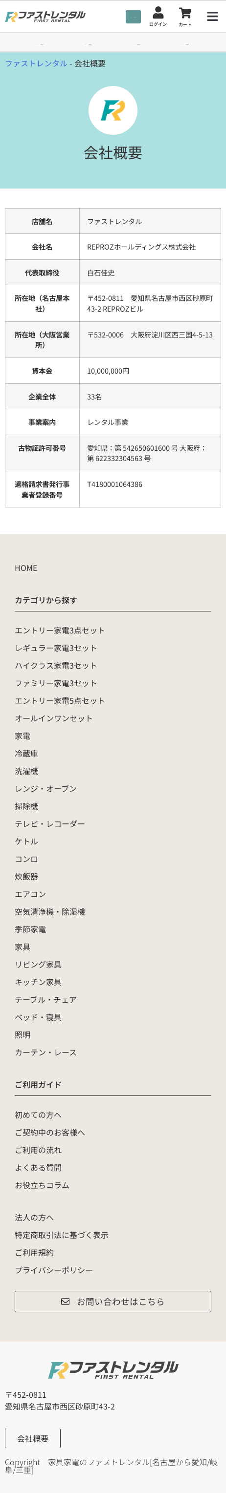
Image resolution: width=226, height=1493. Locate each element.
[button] (212, 16)
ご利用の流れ (38, 1150)
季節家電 (30, 929)
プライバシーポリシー (54, 1270)
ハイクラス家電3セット (56, 665)
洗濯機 (26, 771)
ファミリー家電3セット (56, 683)
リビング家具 (38, 964)
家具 (22, 946)
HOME (26, 567)
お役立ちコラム (42, 1185)
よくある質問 (38, 1167)
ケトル (26, 841)
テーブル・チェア (46, 999)
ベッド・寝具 (38, 1017)
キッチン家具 (38, 982)
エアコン (30, 894)
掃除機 (26, 806)
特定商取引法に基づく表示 (62, 1235)
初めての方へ (38, 1114)
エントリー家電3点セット (60, 630)
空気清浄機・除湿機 (50, 911)
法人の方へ (34, 1217)
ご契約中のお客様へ (50, 1132)
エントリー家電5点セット (60, 700)
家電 (22, 735)
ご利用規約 (34, 1252)
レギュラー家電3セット (56, 647)
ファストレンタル (36, 63)
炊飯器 (26, 876)
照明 (22, 1034)
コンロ (26, 858)
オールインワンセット (54, 718)
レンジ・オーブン (46, 788)
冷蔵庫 (26, 753)
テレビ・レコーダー (50, 823)
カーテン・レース (46, 1052)
